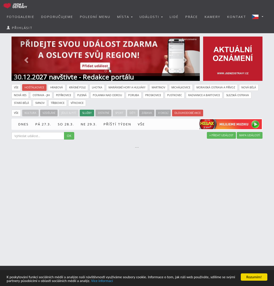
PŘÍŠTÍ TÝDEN (117, 124)
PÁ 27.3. (43, 124)
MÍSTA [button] (125, 16)
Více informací (102, 281)
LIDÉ (174, 16)
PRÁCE (191, 16)
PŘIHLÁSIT (20, 27)
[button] (258, 16)
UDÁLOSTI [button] (151, 16)
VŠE (141, 124)
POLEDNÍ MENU (95, 16)
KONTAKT (236, 16)
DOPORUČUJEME (57, 16)
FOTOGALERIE (20, 16)
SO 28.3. (66, 124)
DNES (23, 124)
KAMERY (212, 16)
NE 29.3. (89, 124)
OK (69, 136)
